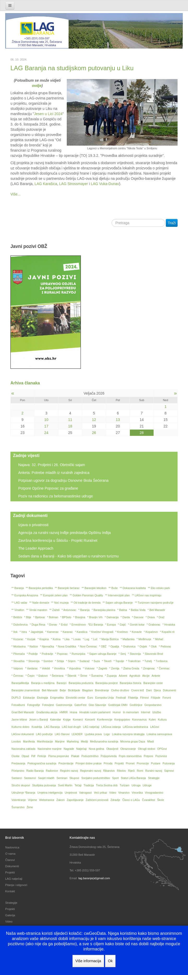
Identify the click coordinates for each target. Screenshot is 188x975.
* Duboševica (19, 624)
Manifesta (29, 741)
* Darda (125, 617)
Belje (63, 690)
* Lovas (76, 639)
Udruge (147, 785)
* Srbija (59, 661)
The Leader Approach (35, 548)
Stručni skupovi (20, 785)
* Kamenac (52, 631)
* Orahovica (128, 646)
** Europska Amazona (24, 595)
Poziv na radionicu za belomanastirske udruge (55, 496)
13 (118, 420)
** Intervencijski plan (117, 595)
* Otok (153, 646)
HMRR (63, 712)
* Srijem (71, 661)
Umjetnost (71, 792)
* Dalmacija (111, 617)
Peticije (41, 756)
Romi (140, 770)
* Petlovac (165, 646)
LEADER (77, 734)
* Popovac (61, 653)
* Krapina (43, 639)
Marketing (73, 741)
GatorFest (80, 704)
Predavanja (18, 763)
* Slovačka (18, 661)
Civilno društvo (120, 690)
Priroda (108, 763)
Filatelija (133, 697)
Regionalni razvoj (90, 770)
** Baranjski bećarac (67, 588)
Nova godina (96, 748)
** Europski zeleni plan (54, 595)
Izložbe (156, 712)
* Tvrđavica (160, 661)
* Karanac (67, 631)
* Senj (122, 653)
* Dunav (52, 624)
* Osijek (142, 646)
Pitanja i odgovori (16, 885)
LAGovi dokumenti (22, 734)
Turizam (125, 785)
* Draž (161, 617)
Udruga (135, 785)
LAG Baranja (52, 726)
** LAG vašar (19, 602)
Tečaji (78, 785)
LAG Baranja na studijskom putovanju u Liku (72, 68)
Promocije (143, 763)
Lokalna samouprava (159, 734)
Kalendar (55, 719)
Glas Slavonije (97, 704)
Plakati (75, 756)
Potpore (148, 756)
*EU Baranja (95, 624)
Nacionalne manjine (50, 748)
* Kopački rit (167, 631)
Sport (115, 778)
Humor (117, 712)
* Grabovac (154, 624)
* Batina (122, 609)
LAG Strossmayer (73, 184)
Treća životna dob (107, 785)
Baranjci (61, 683)
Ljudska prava (93, 734)
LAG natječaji (91, 726)
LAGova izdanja (111, 726)
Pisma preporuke (58, 756)
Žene (30, 807)
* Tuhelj (147, 661)
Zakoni (60, 799)
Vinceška (137, 792)
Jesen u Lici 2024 (48, 114)
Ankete (156, 675)
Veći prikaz (100, 792)
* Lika (66, 639)
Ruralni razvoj (153, 770)
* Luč (94, 639)
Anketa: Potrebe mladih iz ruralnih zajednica (53, 473)
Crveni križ (137, 690)
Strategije (153, 778)
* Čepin (30, 675)
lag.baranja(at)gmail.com (94, 878)
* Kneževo (121, 631)
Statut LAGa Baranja (133, 778)
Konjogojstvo (122, 719)
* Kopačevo (151, 631)
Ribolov (121, 770)
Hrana (73, 712)
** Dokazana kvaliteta (133, 588)
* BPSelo (65, 617)
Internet (145, 712)
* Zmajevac (148, 668)
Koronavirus (139, 719)
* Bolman (52, 617)
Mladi (150, 741)
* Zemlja (114, 668)
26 (94, 433)
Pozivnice (161, 756)
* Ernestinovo (78, 624)
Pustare (155, 763)
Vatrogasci (85, 792)
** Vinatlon (17, 609)
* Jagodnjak (36, 631)
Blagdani (87, 690)
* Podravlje (46, 653)
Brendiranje (102, 690)
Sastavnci (30, 778)
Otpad (25, 756)
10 (46, 420)
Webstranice (46, 799)
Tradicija (89, 785)
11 (70, 420)
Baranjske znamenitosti (25, 690)
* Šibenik (70, 675)
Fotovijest (48, 704)
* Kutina (55, 639)
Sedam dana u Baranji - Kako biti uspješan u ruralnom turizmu (68, 556)
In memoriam (131, 712)
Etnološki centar (75, 697)
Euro (90, 697)
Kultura (162, 719)
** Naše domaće (39, 602)
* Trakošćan (133, 661)
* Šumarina (96, 675)
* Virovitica (58, 668)
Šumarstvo (18, 807)
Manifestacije (45, 741)
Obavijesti (112, 748)
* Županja (111, 675)
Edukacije (29, 697)
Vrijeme (32, 799)
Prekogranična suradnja (41, 763)
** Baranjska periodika (39, 588)
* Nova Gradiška (66, 646)
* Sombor (47, 661)
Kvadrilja (37, 726)
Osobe (15, 756)
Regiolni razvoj (69, 770)
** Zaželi (54, 609)
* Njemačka (47, 646)
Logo (107, 734)
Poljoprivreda (109, 756)
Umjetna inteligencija (50, 792)
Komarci (78, 719)
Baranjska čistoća (130, 683)
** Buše (113, 588)
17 (46, 426)
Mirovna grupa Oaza (132, 741)
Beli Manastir (50, 690)
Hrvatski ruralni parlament (95, 712)
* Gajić (122, 624)
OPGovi (162, 748)
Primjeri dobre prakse (89, 763)
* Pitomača (18, 653)
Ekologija (42, 697)
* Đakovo (42, 675)
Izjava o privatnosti (33, 525)
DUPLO (16, 697)
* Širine (82, 675)
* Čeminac (163, 668)
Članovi (10, 859)
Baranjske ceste (153, 683)
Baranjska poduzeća (81, 683)
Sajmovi (169, 770)
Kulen (152, 719)
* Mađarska (128, 639)
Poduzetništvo (90, 756)
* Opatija (113, 646)
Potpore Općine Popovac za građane (48, 488)
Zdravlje (115, 799)
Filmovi (144, 697)
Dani (149, 690)
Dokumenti (169, 690)
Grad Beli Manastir (22, 712)
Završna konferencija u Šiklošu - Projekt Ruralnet (57, 540)
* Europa (110, 624)
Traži (172, 223)
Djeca (157, 690)
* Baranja (83, 609)
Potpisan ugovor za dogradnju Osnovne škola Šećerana (63, 480)
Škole (160, 799)
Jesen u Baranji (38, 719)
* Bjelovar (39, 617)
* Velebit (45, 668)
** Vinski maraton (36, 609)
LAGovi (154, 726)
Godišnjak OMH (118, 704)
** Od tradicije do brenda (85, 602)
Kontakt (10, 891)
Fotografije (33, 704)
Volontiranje (18, 799)
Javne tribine (19, 719)
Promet (130, 763)
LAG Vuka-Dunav (105, 184)
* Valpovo (17, 668)
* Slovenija (33, 661)
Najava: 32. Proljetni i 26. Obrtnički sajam (51, 465)
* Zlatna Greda (130, 668)
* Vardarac (31, 668)
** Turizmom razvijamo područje (154, 602)
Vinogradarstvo (154, 792)
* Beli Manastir (156, 609)
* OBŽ (103, 646)
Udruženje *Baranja (23, 792)
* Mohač (158, 639)
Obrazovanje (128, 748)
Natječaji (81, 748)
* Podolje (32, 653)
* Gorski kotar (136, 624)
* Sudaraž (84, 661)
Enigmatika (57, 697)
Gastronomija (64, 704)
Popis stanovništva (130, 756)
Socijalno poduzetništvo (95, 778)
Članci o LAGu (131, 799)
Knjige (67, 719)
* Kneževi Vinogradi (101, 631)
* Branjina (79, 617)
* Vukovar (89, 668)
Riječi (131, 770)
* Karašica (81, 631)
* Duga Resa (37, 624)
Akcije (146, 675)
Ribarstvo (109, 770)
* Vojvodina (74, 668)
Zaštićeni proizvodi (97, 799)
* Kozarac (17, 639)
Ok (110, 961)
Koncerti (90, 719)
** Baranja (17, 588)
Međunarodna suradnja (104, 741)
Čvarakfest (148, 799)
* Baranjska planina (103, 609)
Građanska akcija (46, 712)
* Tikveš (107, 661)
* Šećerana (56, 675)
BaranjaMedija (20, 683)
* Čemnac (17, 675)
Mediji (84, 741)
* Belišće (16, 617)
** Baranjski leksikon (94, 588)
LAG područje (44, 734)
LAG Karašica (46, 184)
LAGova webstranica (135, 726)
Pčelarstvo (17, 770)
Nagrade (69, 748)
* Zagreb (102, 668)
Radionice (52, 770)
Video (112, 792)
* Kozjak (31, 639)
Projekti (119, 763)
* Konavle (136, 631)
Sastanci (16, 778)
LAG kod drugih (71, 726)
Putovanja (168, 763)
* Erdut (63, 624)
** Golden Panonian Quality (86, 595)
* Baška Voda (137, 609)
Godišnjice (136, 704)
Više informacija (88, 961)
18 (70, 426)
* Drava (150, 617)
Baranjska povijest (106, 683)
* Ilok (14, 631)
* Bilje (27, 617)
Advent (123, 675)
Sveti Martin (65, 785)
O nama (10, 853)
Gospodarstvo (152, 704)
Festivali (121, 697)
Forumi (166, 697)
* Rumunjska (77, 653)
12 (94, 420)
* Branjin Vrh (95, 617)
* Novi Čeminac (87, 646)
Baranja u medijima (42, 683)
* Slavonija (134, 653)
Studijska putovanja (44, 785)
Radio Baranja (35, 770)
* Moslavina (18, 646)
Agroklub (134, 675)
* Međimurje (144, 639)
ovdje (36, 86)
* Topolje (118, 661)
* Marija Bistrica (109, 639)
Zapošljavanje (75, 799)
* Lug (86, 639)
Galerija (10, 915)
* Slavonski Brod (153, 653)
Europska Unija (104, 697)
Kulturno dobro (20, 726)
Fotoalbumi (18, 704)
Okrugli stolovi (146, 748)
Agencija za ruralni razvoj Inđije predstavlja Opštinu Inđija (64, 533)
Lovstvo (16, 741)
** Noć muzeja (60, 602)
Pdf (33, 756)
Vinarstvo (124, 792)
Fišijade (155, 697)
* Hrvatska (168, 624)
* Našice (33, 646)
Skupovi (74, 778)
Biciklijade (74, 690)
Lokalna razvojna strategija (128, 734)
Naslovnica (12, 847)
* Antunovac (69, 609)
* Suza (96, 661)
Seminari (62, 778)
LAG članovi (62, 734)
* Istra (23, 631)
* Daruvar (137, 617)
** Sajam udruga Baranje (118, 602)
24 (46, 433)
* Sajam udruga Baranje (102, 653)
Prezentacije (66, 763)
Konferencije (104, 719)
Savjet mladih (46, 778)
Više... (15, 194)
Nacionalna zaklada (23, 748)
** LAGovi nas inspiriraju (146, 595)
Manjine (60, 741)
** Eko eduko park (159, 588)
